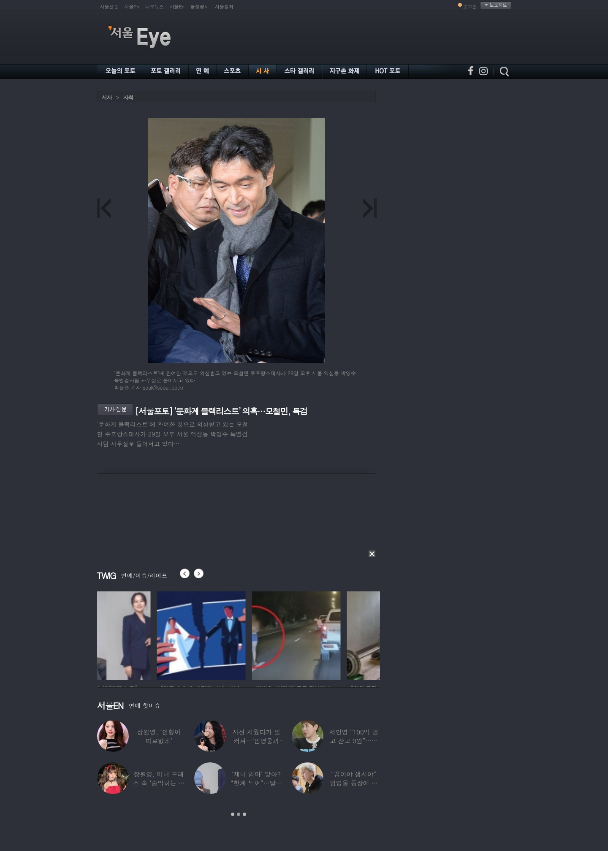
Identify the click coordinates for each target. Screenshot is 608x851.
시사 (107, 97)
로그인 (470, 6)
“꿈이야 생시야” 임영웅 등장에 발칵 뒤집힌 (354, 783)
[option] (141, 634)
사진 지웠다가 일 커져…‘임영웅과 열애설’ (256, 740)
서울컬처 (224, 6)
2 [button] (238, 814)
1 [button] (232, 814)
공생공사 (199, 6)
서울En (177, 6)
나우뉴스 (154, 6)
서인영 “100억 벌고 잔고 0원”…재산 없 (353, 740)
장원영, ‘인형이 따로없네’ (159, 736)
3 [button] (244, 814)
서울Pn (132, 6)
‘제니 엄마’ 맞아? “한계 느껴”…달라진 (256, 783)
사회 (128, 97)
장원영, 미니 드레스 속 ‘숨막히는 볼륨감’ (159, 783)
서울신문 (109, 6)
